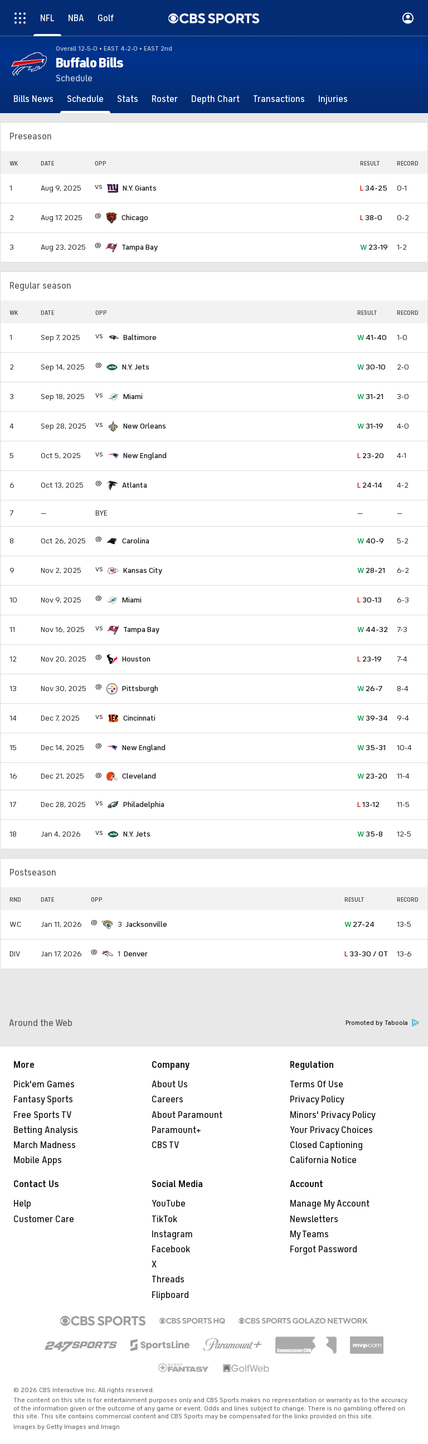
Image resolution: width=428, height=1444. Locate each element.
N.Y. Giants (140, 188)
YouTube (169, 1203)
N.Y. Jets (135, 367)
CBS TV (165, 1145)
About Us (170, 1084)
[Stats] (127, 99)
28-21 (371, 570)
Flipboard (170, 1295)
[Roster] (164, 99)
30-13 (369, 600)
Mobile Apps (37, 1160)
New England (145, 455)
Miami (133, 396)
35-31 (371, 747)
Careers (167, 1099)
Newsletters (314, 1219)
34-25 (373, 188)
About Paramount (187, 1115)
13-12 (368, 804)
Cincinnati (139, 718)
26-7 (370, 688)
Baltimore (140, 337)
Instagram (172, 1234)
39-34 (372, 718)
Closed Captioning (326, 1145)
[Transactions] (279, 99)
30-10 (371, 367)
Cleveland (139, 776)
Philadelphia (143, 804)
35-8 (370, 834)
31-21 (370, 396)
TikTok (164, 1219)
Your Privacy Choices (331, 1130)
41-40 (372, 337)
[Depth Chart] (215, 99)
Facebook (171, 1249)
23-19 (374, 247)
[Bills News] (33, 99)
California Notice (323, 1160)
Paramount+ (176, 1130)
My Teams (309, 1234)
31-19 (370, 426)
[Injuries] (333, 99)
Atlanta (134, 485)
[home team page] (112, 188)
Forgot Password (323, 1249)
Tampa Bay (139, 247)
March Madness (44, 1145)
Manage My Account (329, 1203)
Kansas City (142, 570)
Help (22, 1203)
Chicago (134, 217)
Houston (136, 659)
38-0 (371, 217)
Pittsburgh (140, 688)
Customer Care (43, 1219)
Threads (168, 1279)
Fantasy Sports (43, 1099)
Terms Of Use (316, 1084)
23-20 (370, 455)
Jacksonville (146, 924)
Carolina (135, 541)
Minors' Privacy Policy (333, 1115)
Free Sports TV (42, 1115)
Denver (136, 954)
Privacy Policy (317, 1099)
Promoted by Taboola (382, 1023)
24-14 (369, 485)
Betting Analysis (45, 1130)
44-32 (372, 629)
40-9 (370, 541)
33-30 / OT (366, 954)
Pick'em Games (44, 1084)
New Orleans (144, 426)
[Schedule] (85, 99)
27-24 (359, 924)
